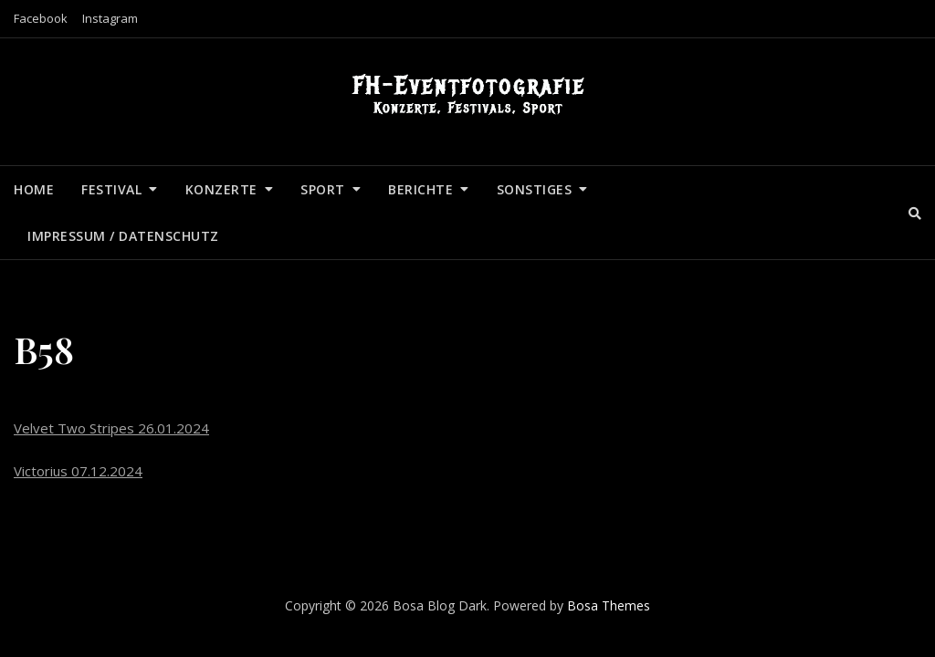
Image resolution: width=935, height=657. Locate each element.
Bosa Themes (608, 605)
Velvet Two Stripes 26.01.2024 (111, 428)
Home (34, 189)
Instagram (110, 18)
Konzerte (221, 189)
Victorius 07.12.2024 (78, 471)
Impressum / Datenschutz (123, 236)
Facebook (41, 18)
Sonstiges (535, 189)
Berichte (420, 189)
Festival (111, 189)
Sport (322, 189)
